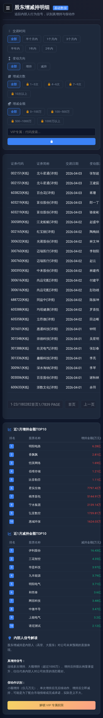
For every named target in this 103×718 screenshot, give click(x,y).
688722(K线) (20, 300)
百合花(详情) (46, 193)
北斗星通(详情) (47, 173)
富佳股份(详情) (47, 202)
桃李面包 (35, 496)
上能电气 (35, 617)
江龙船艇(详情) (47, 222)
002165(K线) (20, 231)
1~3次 (32, 84)
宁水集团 (35, 504)
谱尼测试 (35, 626)
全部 (14, 39)
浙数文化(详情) (47, 387)
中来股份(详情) (47, 270)
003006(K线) (20, 377)
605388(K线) (20, 309)
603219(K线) (20, 202)
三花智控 (35, 559)
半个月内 (32, 39)
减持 (44, 66)
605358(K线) (20, 319)
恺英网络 (35, 463)
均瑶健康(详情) (47, 309)
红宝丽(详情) (46, 231)
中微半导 (35, 609)
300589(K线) (20, 222)
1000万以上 (50, 121)
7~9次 (75, 84)
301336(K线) (20, 358)
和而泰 (33, 592)
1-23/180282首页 (35, 404)
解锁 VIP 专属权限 (51, 705)
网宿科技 (35, 600)
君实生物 (35, 488)
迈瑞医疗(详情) (47, 251)
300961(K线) (20, 368)
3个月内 (71, 39)
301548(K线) (20, 338)
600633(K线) (20, 387)
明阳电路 (35, 446)
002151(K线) (20, 173)
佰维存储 (35, 471)
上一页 (89, 404)
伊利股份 (35, 550)
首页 (72, 404)
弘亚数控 (35, 513)
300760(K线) (20, 251)
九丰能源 (35, 575)
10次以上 (19, 93)
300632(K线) (20, 241)
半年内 (15, 48)
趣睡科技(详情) (47, 358)
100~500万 (60, 111)
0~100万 (34, 111)
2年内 (49, 48)
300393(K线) (20, 270)
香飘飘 (33, 454)
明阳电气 (35, 584)
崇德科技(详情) (47, 338)
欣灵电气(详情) (47, 348)
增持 (29, 66)
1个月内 (52, 39)
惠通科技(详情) (47, 329)
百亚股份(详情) (47, 377)
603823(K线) (20, 193)
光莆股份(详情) (47, 241)
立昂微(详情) (46, 319)
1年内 (32, 48)
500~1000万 (21, 121)
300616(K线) (20, 280)
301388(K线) (20, 348)
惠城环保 (35, 521)
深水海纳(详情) (47, 368)
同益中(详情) (46, 300)
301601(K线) (20, 329)
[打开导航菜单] (8, 8)
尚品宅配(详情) (47, 280)
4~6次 (53, 84)
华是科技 (35, 567)
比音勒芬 (35, 479)
